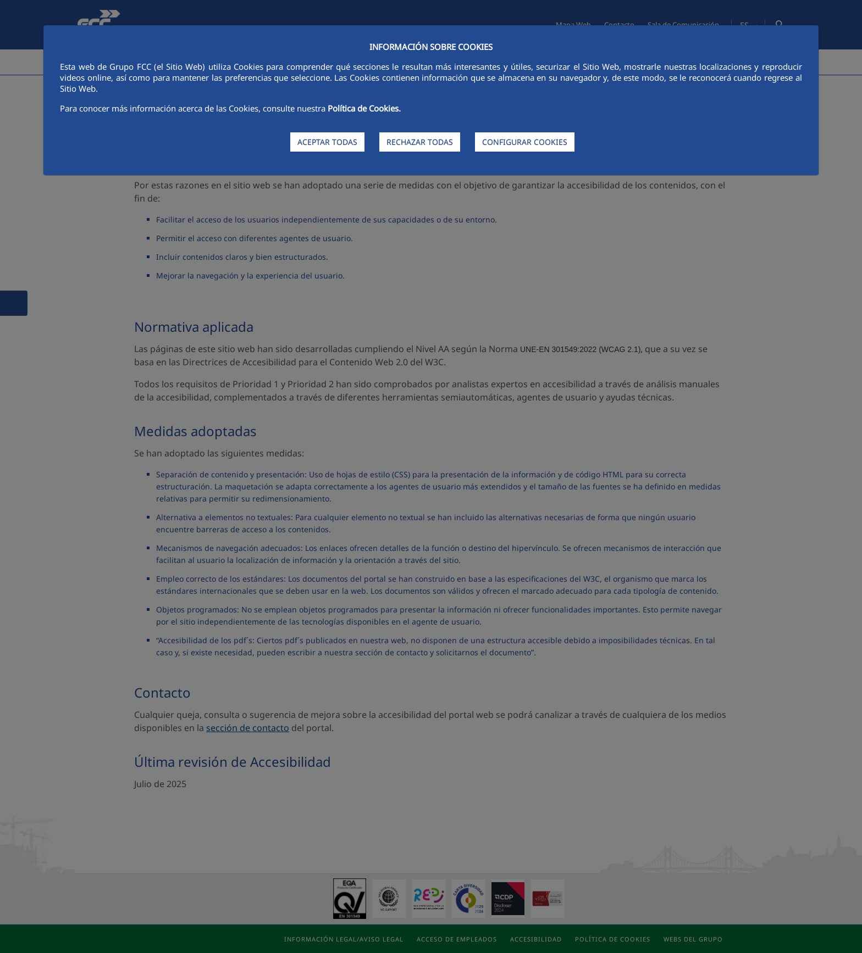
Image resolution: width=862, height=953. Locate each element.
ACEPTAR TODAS (327, 142)
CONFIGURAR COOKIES (524, 142)
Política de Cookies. (364, 108)
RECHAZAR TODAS (419, 142)
